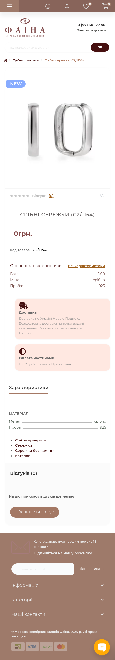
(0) (51, 196)
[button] (67, 6)
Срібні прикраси (26, 60)
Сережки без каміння (35, 450)
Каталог (22, 456)
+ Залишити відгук (34, 512)
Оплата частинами (36, 358)
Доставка (28, 312)
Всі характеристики (86, 266)
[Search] (100, 47)
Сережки (23, 445)
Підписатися (89, 569)
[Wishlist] (102, 196)
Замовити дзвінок (91, 30)
